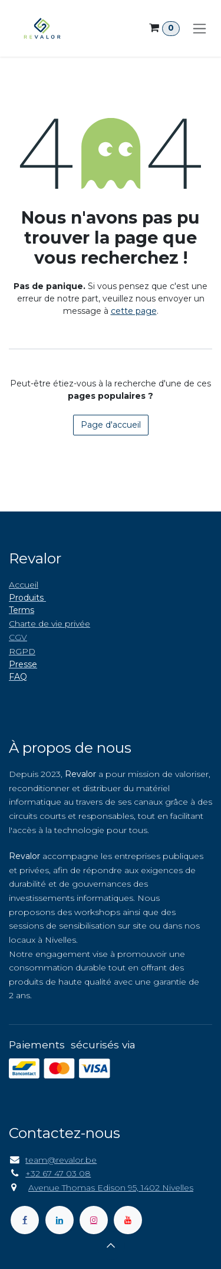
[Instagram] (94, 1220)
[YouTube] (128, 1220)
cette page (134, 311)
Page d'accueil (111, 424)
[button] (111, 1245)
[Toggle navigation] (199, 28)
